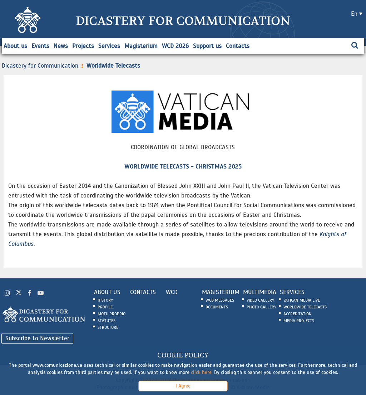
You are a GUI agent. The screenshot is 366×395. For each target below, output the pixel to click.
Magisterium (141, 46)
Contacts (237, 46)
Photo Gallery (261, 306)
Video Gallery (260, 300)
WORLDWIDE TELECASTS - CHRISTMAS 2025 (183, 166)
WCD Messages (220, 300)
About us (15, 46)
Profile (105, 306)
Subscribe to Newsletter (37, 338)
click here (201, 372)
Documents (217, 306)
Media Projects (298, 320)
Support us (207, 46)
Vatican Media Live (301, 300)
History (105, 300)
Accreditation (297, 313)
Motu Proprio (111, 313)
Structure (108, 327)
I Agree (183, 386)
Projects (83, 46)
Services (109, 46)
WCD (172, 292)
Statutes (106, 320)
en (354, 14)
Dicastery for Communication (40, 65)
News (61, 46)
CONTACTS (143, 292)
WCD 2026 (175, 46)
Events (40, 46)
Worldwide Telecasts (110, 65)
